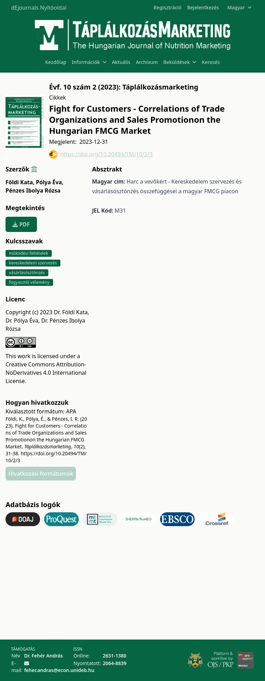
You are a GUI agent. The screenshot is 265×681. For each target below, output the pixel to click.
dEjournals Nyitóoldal (39, 7)
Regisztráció (167, 7)
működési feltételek (28, 253)
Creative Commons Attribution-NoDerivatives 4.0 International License (46, 373)
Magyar (239, 7)
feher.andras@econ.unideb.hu (59, 670)
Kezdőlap (55, 62)
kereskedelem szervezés (33, 263)
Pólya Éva (49, 182)
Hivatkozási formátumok (40, 473)
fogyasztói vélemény (29, 282)
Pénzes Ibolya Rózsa (33, 190)
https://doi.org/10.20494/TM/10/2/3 (101, 154)
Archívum (147, 62)
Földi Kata (20, 182)
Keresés (211, 62)
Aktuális (121, 62)
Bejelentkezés (203, 7)
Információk (89, 62)
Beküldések (179, 62)
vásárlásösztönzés (27, 273)
